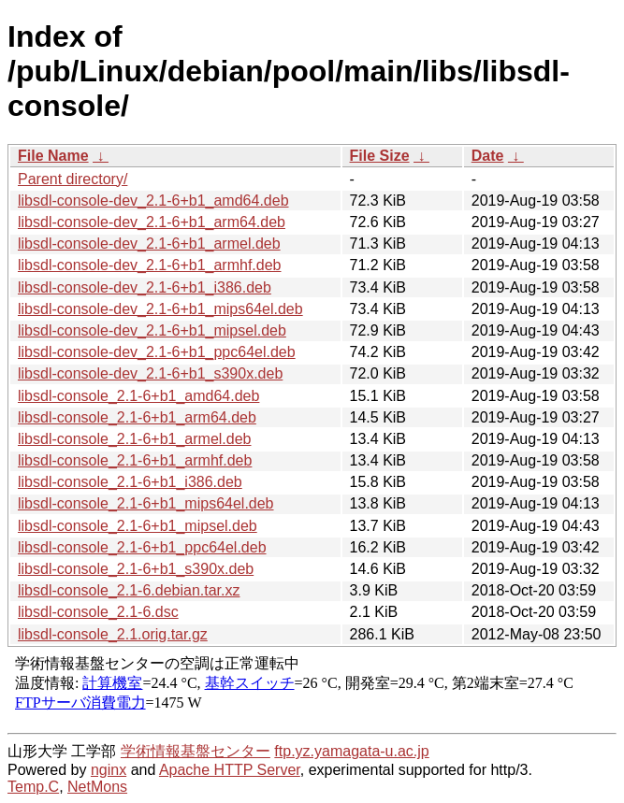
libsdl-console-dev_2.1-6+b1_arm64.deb (151, 222)
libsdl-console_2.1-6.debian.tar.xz (128, 590)
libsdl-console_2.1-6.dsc (98, 612)
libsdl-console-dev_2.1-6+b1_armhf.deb (150, 265)
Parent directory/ (72, 179)
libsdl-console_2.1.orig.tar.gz (113, 634)
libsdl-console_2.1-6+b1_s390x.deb (136, 569)
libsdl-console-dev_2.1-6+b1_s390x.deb (150, 373)
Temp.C (33, 787)
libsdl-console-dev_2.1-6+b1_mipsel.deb (152, 330)
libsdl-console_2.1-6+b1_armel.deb (135, 439)
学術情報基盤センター (195, 751)
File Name (53, 156)
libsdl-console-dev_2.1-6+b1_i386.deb (144, 287)
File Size (380, 156)
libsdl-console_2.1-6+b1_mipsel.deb (137, 526)
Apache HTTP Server (229, 770)
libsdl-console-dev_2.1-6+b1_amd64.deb (153, 200)
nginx (108, 770)
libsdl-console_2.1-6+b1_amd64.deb (138, 396)
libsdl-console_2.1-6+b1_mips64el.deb (146, 503)
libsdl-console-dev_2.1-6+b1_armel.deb (149, 243)
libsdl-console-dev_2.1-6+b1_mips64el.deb (160, 309)
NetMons (97, 787)
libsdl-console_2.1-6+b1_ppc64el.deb (142, 547)
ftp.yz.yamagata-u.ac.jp (351, 751)
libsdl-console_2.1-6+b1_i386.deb (130, 482)
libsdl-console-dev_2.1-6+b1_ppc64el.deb (157, 352)
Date (488, 156)
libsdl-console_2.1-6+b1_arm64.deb (137, 417)
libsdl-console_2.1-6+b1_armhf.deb (135, 460)
